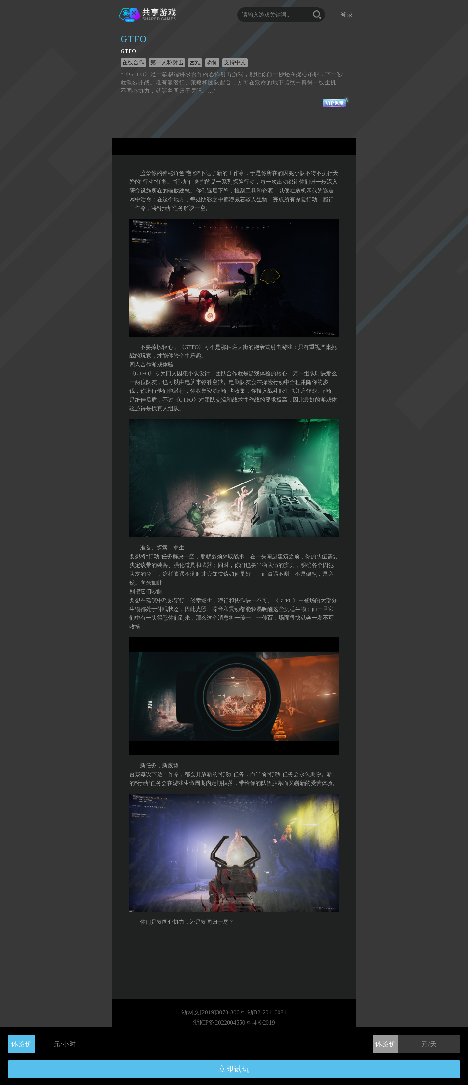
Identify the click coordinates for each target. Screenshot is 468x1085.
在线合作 (133, 63)
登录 (347, 14)
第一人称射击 (167, 63)
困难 (195, 63)
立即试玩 (234, 1069)
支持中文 (235, 63)
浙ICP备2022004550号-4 (225, 1022)
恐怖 (212, 63)
